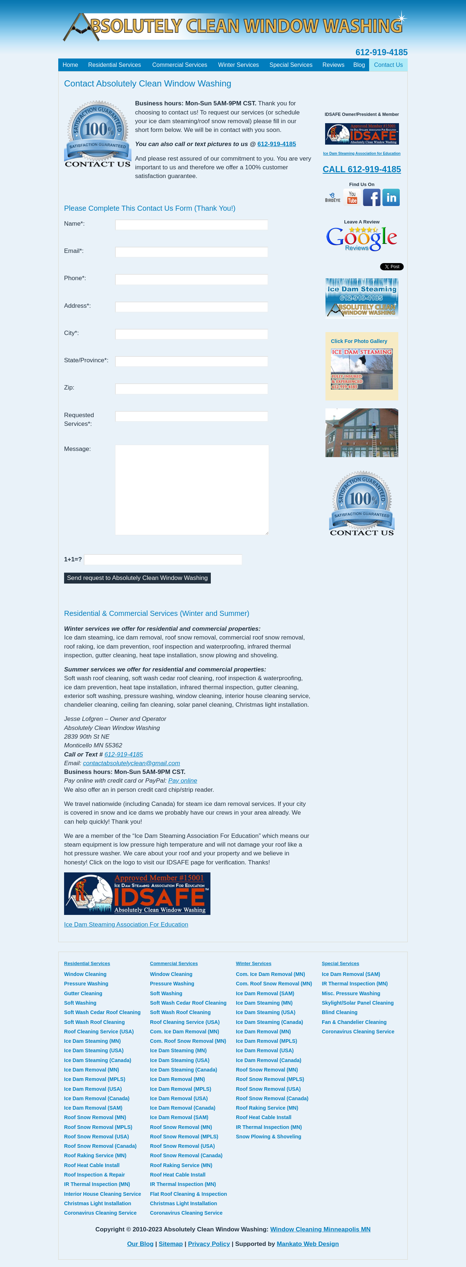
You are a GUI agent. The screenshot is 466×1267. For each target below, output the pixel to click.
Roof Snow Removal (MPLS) (98, 1127)
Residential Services (114, 65)
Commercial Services (179, 65)
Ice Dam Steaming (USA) (93, 1050)
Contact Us (388, 65)
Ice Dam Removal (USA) (93, 1089)
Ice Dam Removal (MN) (91, 1070)
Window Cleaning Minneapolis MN (320, 1229)
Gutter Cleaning (83, 993)
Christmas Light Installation (97, 1203)
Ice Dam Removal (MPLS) (94, 1079)
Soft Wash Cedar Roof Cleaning (102, 1012)
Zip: (69, 387)
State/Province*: (86, 360)
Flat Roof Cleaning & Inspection (188, 1194)
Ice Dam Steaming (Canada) (97, 1060)
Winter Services (238, 65)
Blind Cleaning (340, 1012)
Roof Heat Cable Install (91, 1165)
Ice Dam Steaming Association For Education (126, 924)
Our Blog (140, 1243)
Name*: (74, 223)
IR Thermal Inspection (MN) (97, 1184)
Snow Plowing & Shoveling (268, 1136)
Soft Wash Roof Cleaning (94, 1022)
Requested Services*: (79, 419)
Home (70, 65)
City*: (71, 333)
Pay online (182, 780)
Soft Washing (80, 1003)
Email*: (74, 250)
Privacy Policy (209, 1243)
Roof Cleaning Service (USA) (99, 1031)
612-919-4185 (382, 52)
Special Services (290, 65)
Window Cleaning (85, 974)
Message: (77, 448)
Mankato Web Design (308, 1243)
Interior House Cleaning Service (102, 1194)
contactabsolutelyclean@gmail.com (131, 763)
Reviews (333, 65)
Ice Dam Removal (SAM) (93, 1108)
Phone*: (75, 278)
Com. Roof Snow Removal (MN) (188, 1041)
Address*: (77, 305)
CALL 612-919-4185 (362, 169)
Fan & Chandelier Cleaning (354, 1022)
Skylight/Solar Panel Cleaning (358, 1003)
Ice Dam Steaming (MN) (92, 1041)
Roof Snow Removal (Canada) (100, 1146)
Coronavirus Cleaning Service (100, 1213)
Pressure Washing (86, 983)
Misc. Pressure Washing (351, 993)
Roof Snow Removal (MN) (95, 1117)
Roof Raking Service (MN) (95, 1155)
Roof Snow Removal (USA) (96, 1136)
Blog (359, 65)
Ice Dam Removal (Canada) (97, 1098)
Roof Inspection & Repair (94, 1175)
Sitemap (171, 1243)
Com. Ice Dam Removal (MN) (184, 1031)
